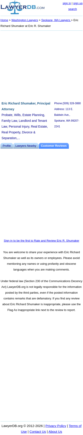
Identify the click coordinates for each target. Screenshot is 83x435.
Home (4, 20)
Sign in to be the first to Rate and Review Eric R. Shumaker (41, 240)
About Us (55, 431)
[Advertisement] (41, 65)
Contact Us (37, 431)
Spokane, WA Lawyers (56, 20)
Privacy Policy (55, 426)
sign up (78, 3)
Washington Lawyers (25, 20)
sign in (67, 3)
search (72, 9)
